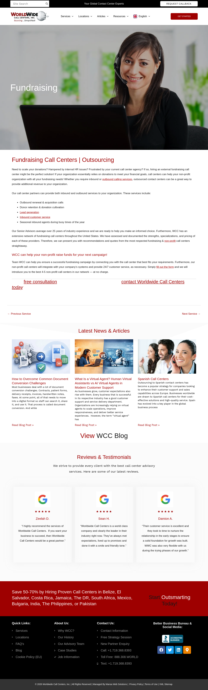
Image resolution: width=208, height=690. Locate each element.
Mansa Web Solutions (116, 684)
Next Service (191, 313)
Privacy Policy (136, 684)
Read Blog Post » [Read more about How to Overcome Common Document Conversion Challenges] (23, 425)
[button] (179, 3)
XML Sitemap (166, 684)
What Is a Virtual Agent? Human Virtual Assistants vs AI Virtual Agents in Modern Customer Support (103, 383)
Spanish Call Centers (153, 379)
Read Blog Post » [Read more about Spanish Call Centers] (149, 425)
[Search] (47, 4)
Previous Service (19, 313)
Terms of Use (151, 684)
